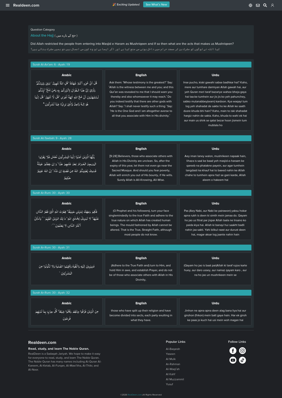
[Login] (272, 6)
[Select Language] (250, 5)
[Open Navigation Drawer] (9, 5)
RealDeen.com (135, 394)
